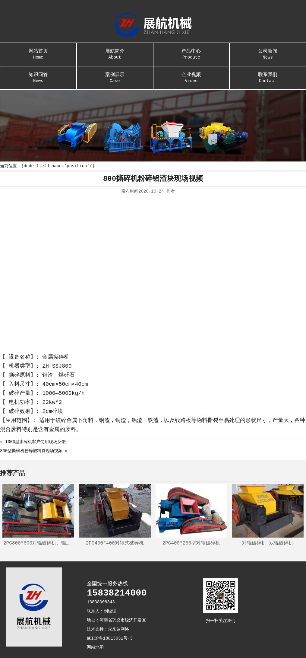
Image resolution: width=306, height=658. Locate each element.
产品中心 (191, 51)
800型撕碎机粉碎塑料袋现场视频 (31, 451)
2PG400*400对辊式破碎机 (115, 543)
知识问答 (38, 75)
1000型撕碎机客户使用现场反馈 (35, 441)
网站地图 (95, 647)
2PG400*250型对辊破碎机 (191, 543)
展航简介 (115, 51)
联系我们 (267, 75)
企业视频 (191, 75)
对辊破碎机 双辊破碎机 (267, 543)
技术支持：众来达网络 (108, 629)
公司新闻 (267, 51)
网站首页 (38, 51)
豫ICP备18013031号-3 (109, 638)
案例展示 (115, 75)
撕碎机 (61, 357)
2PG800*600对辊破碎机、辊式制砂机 (38, 543)
